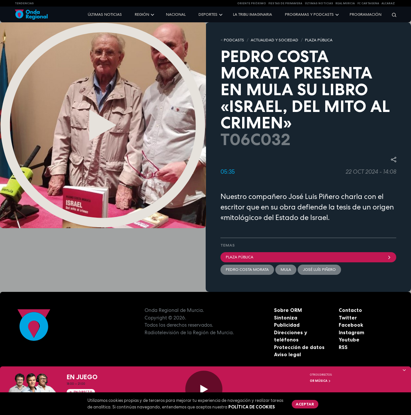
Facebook (351, 325)
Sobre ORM (288, 310)
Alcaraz (388, 3)
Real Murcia (345, 3)
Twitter (348, 318)
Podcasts (234, 40)
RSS (343, 347)
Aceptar (305, 404)
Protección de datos (299, 347)
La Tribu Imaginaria (252, 14)
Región (142, 14)
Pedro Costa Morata (247, 269)
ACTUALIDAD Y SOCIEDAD (274, 40)
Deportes (207, 14)
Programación (365, 14)
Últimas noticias (105, 14)
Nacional (176, 14)
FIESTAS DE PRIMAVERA (285, 3)
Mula (286, 269)
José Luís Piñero (319, 269)
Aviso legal (287, 354)
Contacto (350, 310)
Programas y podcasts (309, 14)
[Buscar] (392, 14)
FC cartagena (368, 3)
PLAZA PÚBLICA (318, 40)
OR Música (320, 381)
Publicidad (287, 325)
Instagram (351, 332)
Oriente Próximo (251, 3)
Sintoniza (285, 318)
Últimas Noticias (319, 3)
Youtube (349, 340)
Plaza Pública (308, 257)
